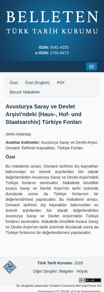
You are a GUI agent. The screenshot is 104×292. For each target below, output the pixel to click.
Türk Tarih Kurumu (55, 263)
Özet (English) (37, 82)
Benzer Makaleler (25, 92)
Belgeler (66, 271)
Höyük (82, 271)
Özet (14, 82)
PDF (61, 82)
